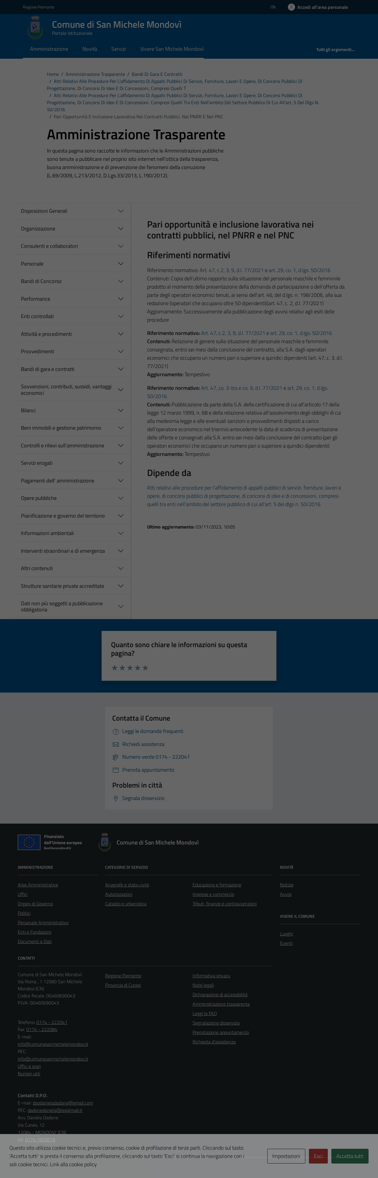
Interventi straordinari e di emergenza (63, 551)
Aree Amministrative (38, 884)
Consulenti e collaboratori (49, 246)
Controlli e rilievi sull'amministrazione (62, 445)
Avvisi (285, 894)
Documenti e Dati (35, 941)
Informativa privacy (211, 975)
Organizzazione (38, 229)
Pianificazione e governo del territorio (63, 516)
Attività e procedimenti (46, 334)
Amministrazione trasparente (221, 1003)
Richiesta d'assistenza (214, 1041)
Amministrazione (49, 49)
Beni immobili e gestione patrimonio (61, 428)
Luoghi (286, 933)
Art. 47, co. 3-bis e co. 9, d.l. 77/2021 (241, 388)
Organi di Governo (35, 903)
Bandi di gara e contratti (47, 369)
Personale (32, 264)
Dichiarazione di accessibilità (220, 994)
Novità (89, 49)
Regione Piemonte (123, 975)
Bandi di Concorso (41, 281)
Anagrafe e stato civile (127, 884)
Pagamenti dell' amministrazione (57, 481)
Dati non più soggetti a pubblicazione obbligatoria (62, 606)
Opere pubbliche (39, 498)
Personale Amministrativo (43, 922)
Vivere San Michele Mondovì (172, 49)
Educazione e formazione (217, 884)
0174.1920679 (40, 1139)
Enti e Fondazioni (34, 931)
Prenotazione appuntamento (221, 1032)
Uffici (22, 894)
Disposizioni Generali (44, 211)
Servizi (118, 49)
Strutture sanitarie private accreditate (62, 586)
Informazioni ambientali (47, 533)
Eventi (286, 943)
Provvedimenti (37, 351)
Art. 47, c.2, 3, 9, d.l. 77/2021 (232, 270)
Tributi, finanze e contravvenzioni (225, 903)
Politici (24, 913)
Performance (35, 299)
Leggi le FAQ (205, 1013)
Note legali (203, 985)
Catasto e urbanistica (125, 903)
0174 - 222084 (41, 1029)
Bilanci (28, 410)
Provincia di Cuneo (123, 985)
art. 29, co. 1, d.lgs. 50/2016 (299, 270)
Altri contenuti (37, 568)
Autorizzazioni (118, 894)
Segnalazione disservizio (216, 1022)
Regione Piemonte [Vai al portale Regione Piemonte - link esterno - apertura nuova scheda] (38, 7)
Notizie (287, 884)
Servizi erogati (37, 463)
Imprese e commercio (213, 894)
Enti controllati (37, 316)
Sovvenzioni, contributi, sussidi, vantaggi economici (66, 389)
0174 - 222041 (51, 1022)
